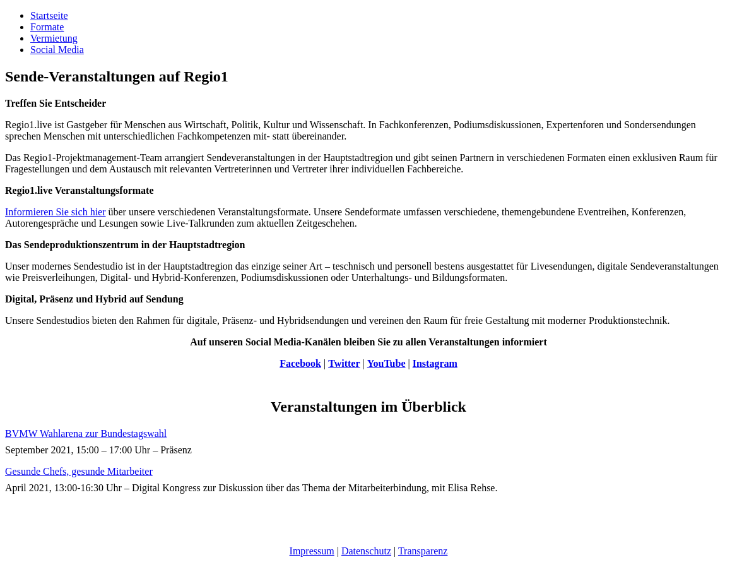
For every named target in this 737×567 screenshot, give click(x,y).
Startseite (49, 15)
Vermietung (54, 38)
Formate (47, 26)
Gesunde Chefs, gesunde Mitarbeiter (79, 471)
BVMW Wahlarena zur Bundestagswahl (86, 433)
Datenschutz (366, 551)
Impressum (312, 551)
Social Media (57, 49)
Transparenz (423, 551)
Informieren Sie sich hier (55, 211)
